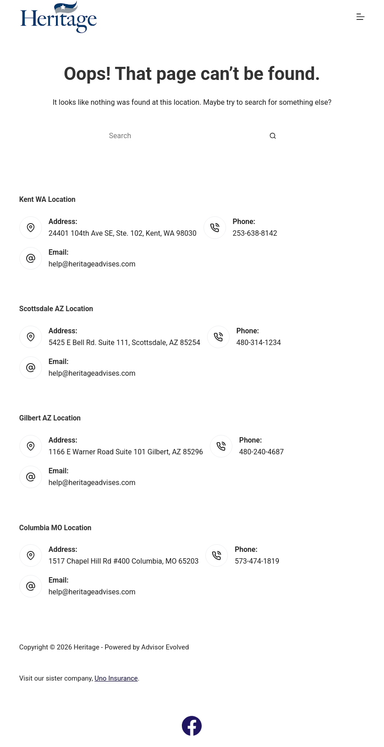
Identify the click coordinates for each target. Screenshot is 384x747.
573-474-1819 (257, 561)
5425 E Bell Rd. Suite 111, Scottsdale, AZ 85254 (124, 342)
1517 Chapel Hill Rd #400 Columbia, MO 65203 (124, 561)
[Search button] (273, 135)
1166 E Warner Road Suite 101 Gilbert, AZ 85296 (126, 452)
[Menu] (360, 17)
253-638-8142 (255, 233)
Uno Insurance (116, 678)
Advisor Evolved (165, 647)
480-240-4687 (261, 452)
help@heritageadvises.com (92, 264)
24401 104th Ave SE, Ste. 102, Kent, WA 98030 (123, 233)
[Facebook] (192, 726)
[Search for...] (183, 135)
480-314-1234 (258, 342)
